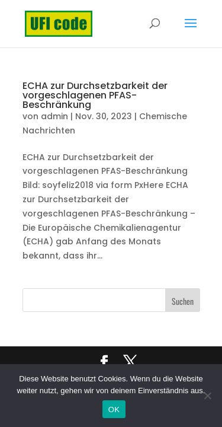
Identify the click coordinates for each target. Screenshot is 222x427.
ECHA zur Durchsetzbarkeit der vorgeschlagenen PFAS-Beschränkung (95, 95)
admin (54, 116)
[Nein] (207, 395)
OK (114, 409)
